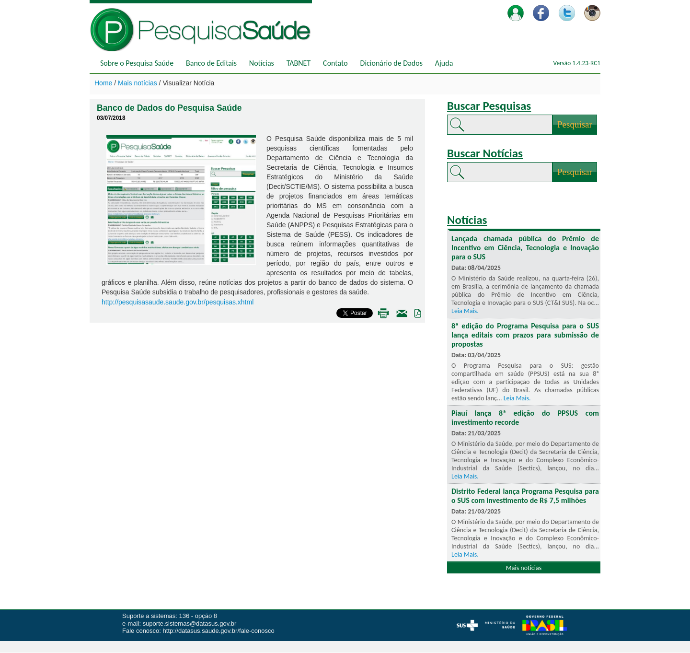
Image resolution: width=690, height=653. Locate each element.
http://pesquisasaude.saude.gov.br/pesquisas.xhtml (177, 302)
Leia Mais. (465, 311)
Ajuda (444, 63)
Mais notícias (138, 83)
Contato (335, 63)
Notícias (261, 63)
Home (104, 83)
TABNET (298, 63)
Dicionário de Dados (391, 63)
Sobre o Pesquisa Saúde (136, 63)
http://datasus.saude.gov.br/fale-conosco (219, 630)
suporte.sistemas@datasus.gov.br (190, 623)
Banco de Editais (211, 63)
